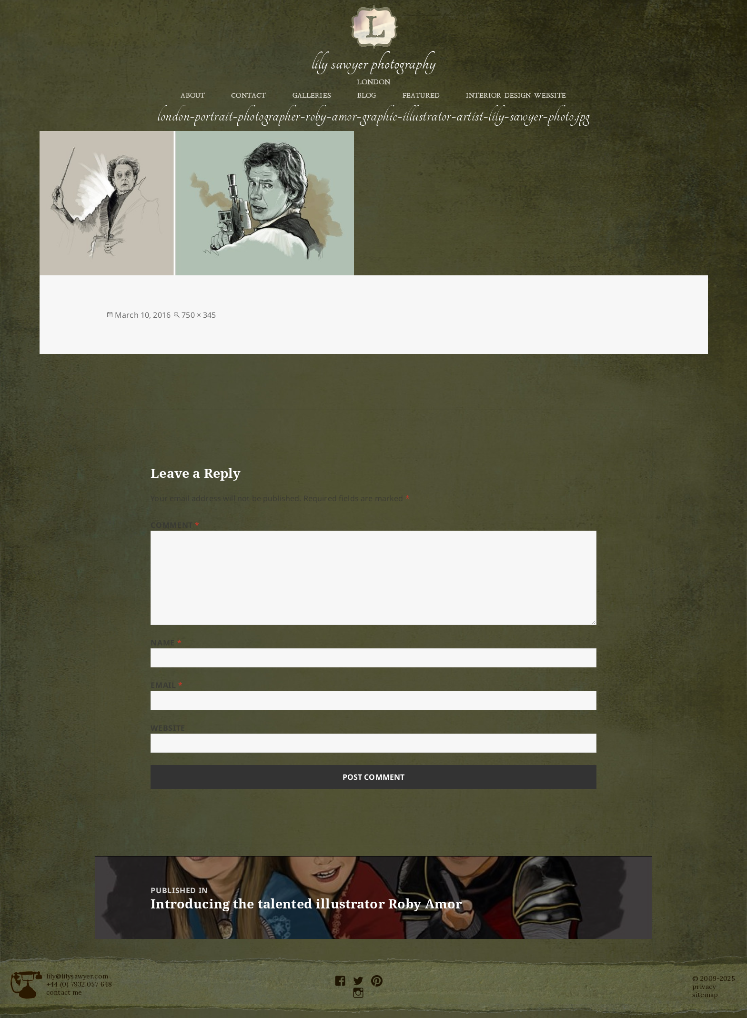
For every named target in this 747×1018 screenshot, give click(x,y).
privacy (704, 986)
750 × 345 (199, 315)
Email (166, 685)
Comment (175, 525)
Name (166, 642)
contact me (64, 992)
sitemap (705, 994)
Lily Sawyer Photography (373, 63)
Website (168, 728)
